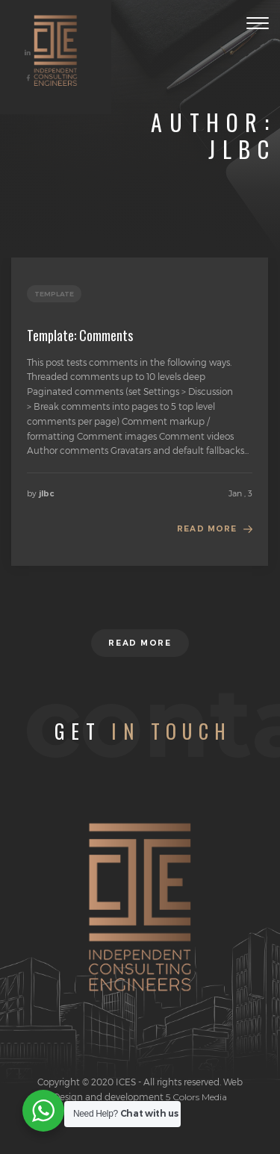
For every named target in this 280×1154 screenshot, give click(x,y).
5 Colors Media (195, 1096)
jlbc (47, 494)
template (54, 294)
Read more (207, 529)
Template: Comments (80, 335)
